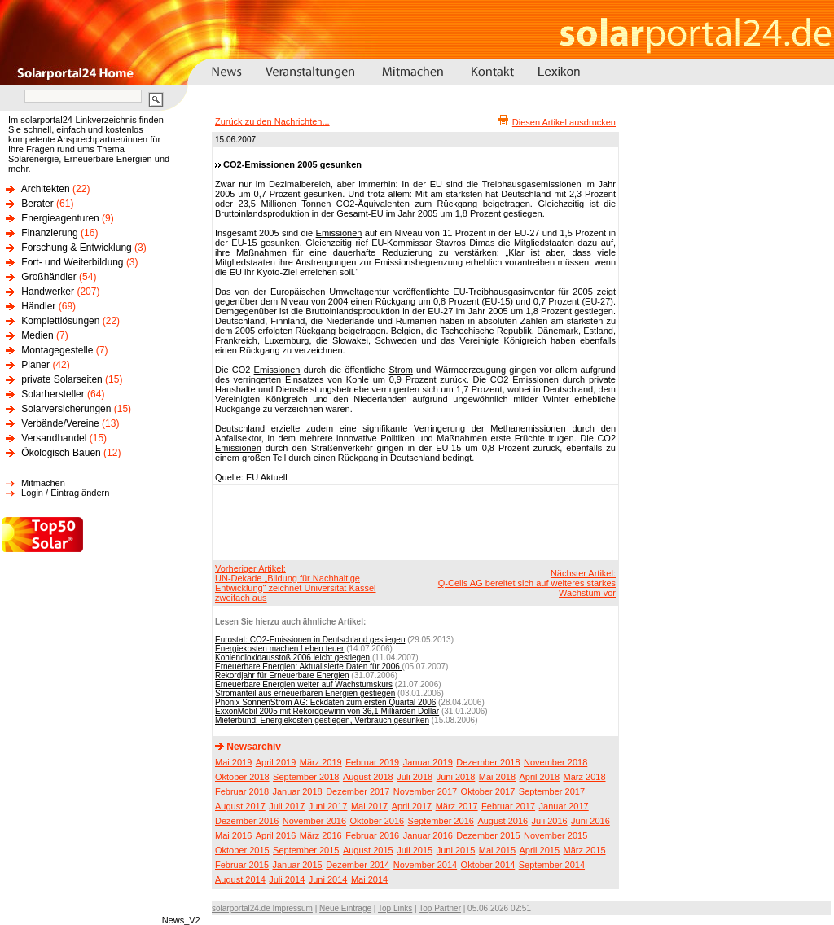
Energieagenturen (60, 218)
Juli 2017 (287, 806)
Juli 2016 (550, 821)
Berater (37, 203)
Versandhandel (53, 438)
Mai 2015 (497, 850)
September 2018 (306, 777)
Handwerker (47, 291)
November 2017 (425, 791)
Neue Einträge (345, 908)
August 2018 (368, 777)
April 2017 (412, 806)
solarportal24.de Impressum (262, 908)
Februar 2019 (372, 762)
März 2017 (457, 806)
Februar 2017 (508, 806)
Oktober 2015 (242, 850)
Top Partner (440, 908)
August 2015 (368, 850)
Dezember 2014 (357, 865)
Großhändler (48, 277)
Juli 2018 (414, 777)
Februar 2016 (372, 835)
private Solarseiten (61, 379)
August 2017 (240, 806)
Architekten (45, 189)
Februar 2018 (242, 791)
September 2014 (552, 865)
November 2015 (555, 835)
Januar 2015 (298, 865)
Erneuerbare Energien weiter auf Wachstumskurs (304, 684)
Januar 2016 (428, 835)
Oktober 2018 (242, 777)
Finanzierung (49, 233)
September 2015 (306, 850)
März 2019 (321, 762)
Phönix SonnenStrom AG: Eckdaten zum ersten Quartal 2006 (325, 702)
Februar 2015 (242, 865)
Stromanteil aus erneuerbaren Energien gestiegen (305, 693)
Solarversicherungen (66, 408)
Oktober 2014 (488, 865)
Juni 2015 (456, 850)
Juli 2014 (287, 879)
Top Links (395, 908)
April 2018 (540, 777)
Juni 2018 (456, 777)
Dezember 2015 (488, 835)
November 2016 (314, 821)
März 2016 (321, 835)
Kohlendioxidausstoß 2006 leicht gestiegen (292, 657)
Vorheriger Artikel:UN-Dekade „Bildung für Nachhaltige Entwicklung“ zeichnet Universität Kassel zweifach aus (295, 583)
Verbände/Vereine (60, 423)
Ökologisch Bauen (60, 452)
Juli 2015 (414, 850)
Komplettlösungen (60, 321)
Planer (35, 364)
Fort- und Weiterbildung (72, 262)
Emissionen (339, 233)
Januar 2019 (428, 762)
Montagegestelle (57, 350)
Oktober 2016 (376, 821)
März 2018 (585, 777)
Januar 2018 (298, 791)
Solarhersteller (52, 394)
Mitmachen (43, 483)
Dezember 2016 (247, 821)
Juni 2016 (590, 821)
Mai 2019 (233, 762)
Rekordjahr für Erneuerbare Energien (282, 675)
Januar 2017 (564, 806)
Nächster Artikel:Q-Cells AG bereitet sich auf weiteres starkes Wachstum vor (527, 583)
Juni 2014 (328, 879)
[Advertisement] (413, 522)
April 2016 (276, 835)
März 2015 (585, 850)
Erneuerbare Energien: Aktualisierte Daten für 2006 (308, 666)
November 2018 (555, 762)
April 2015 (540, 850)
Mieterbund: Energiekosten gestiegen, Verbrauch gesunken (322, 720)
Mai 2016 (233, 835)
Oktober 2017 (488, 791)
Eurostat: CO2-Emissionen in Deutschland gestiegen (310, 639)
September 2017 (552, 791)
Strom (400, 370)
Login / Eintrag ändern (65, 493)
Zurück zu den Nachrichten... (272, 121)
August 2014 (240, 879)
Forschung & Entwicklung (76, 247)
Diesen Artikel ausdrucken (564, 122)
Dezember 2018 (488, 762)
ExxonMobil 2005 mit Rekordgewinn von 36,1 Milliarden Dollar (327, 711)
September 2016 (441, 821)
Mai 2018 (497, 777)
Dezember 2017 (357, 791)
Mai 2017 (369, 806)
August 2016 (502, 821)
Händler (38, 306)
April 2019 (276, 762)
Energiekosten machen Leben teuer (279, 648)
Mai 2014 (369, 879)
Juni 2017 (328, 806)
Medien (37, 335)
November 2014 (425, 865)
